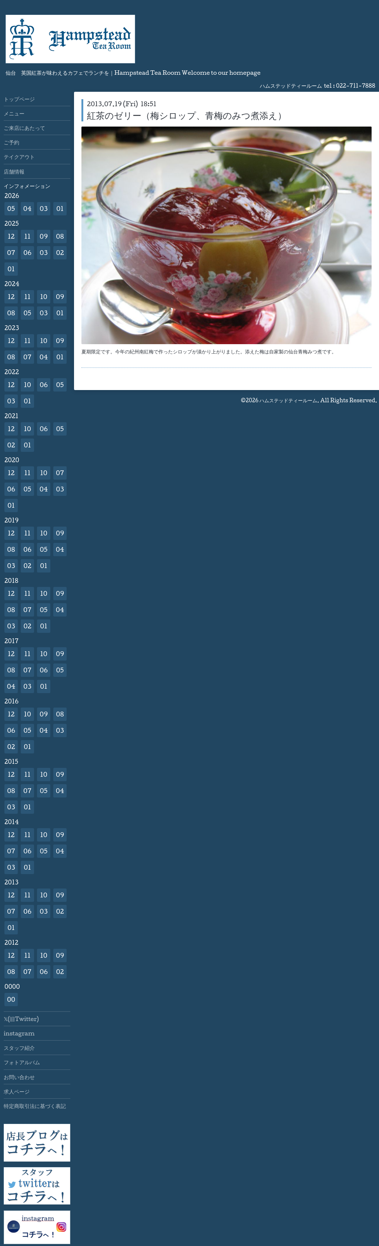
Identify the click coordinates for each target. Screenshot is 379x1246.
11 (27, 236)
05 (11, 208)
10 (43, 296)
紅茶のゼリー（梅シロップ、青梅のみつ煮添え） (186, 115)
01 (60, 208)
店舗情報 (14, 171)
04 (27, 208)
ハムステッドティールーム (288, 400)
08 (60, 236)
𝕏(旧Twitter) (21, 1018)
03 (44, 208)
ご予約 (11, 142)
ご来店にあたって (24, 127)
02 (60, 252)
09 (44, 236)
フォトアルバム (22, 1062)
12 (11, 236)
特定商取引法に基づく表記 (35, 1105)
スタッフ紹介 (19, 1047)
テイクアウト (19, 156)
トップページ (19, 98)
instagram (19, 1033)
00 (11, 999)
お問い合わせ (19, 1077)
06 (27, 252)
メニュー (14, 113)
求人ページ (17, 1091)
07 (11, 252)
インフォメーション (27, 185)
